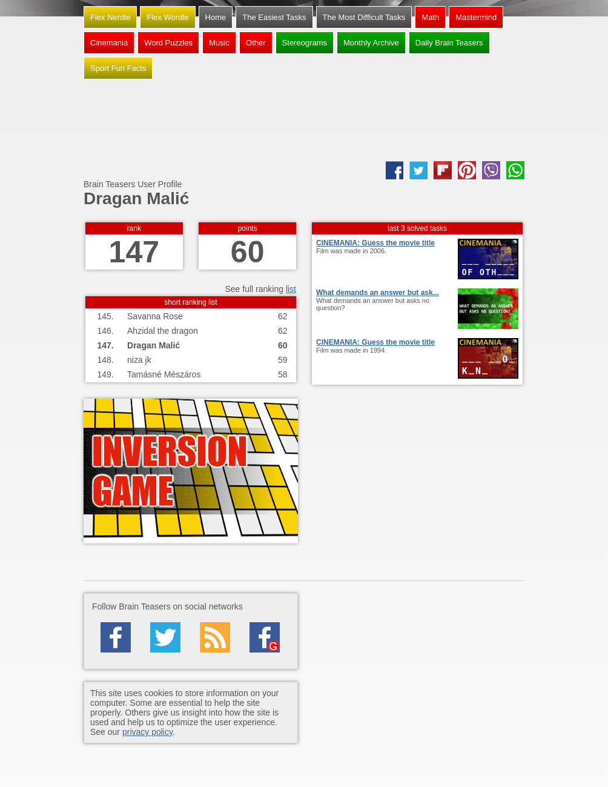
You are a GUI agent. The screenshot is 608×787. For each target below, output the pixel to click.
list (291, 289)
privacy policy (147, 732)
